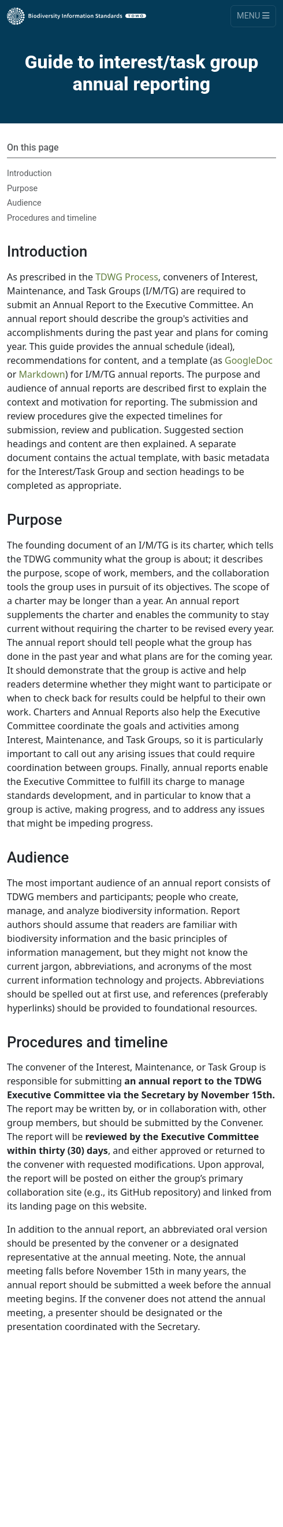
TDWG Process (126, 277)
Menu (253, 16)
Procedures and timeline (51, 218)
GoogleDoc (249, 360)
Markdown (41, 374)
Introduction (29, 173)
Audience (24, 203)
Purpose (22, 188)
